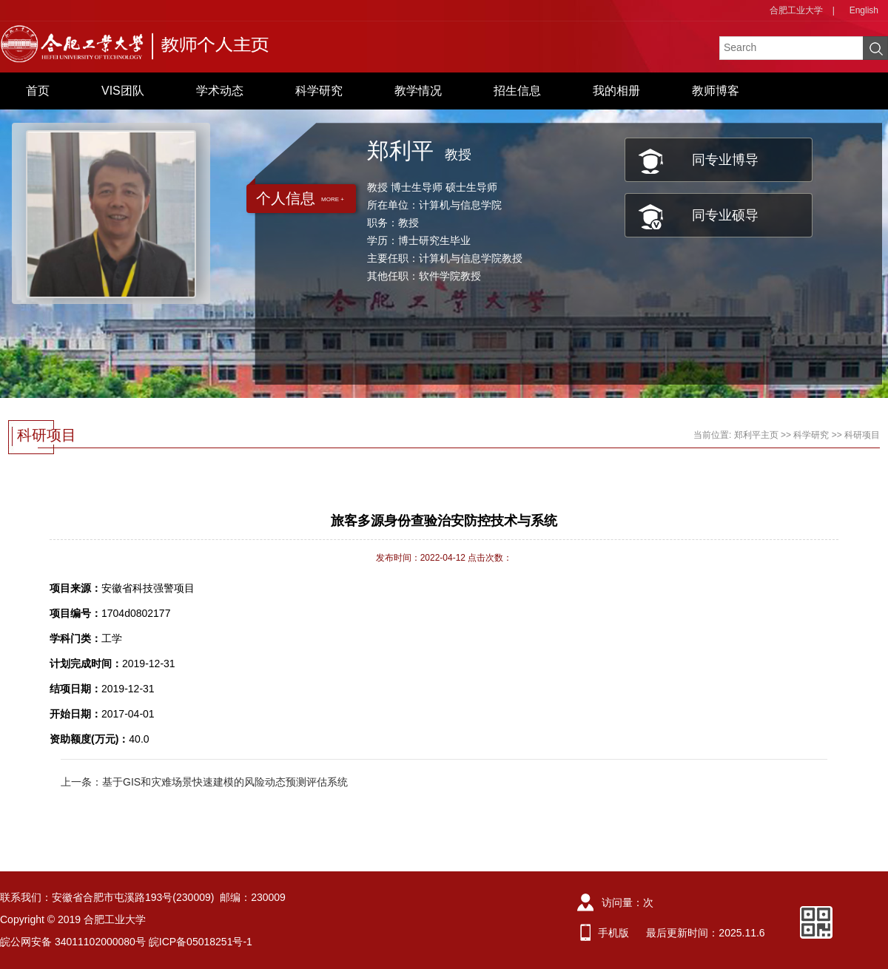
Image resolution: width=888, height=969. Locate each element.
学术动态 (219, 90)
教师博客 (715, 90)
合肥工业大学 (796, 10)
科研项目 (862, 435)
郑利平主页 (756, 435)
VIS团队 (122, 90)
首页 (38, 90)
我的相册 (616, 90)
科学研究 (319, 90)
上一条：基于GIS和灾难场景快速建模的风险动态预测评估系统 (204, 782)
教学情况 (418, 90)
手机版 (613, 933)
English (864, 10)
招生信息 (517, 90)
